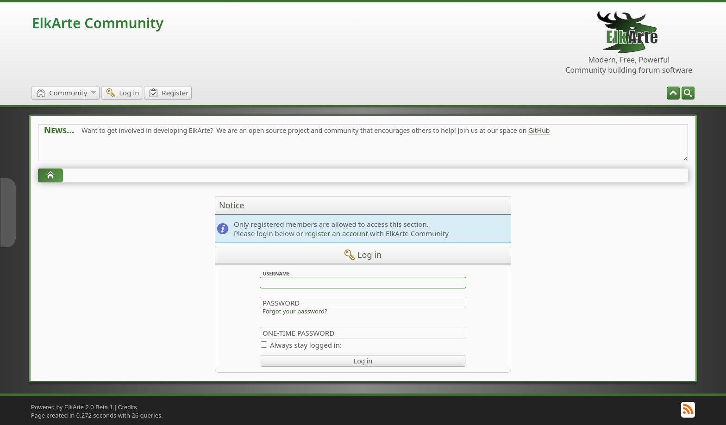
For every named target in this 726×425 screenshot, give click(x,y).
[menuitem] (688, 93)
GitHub (539, 130)
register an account (336, 233)
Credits (127, 407)
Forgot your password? (295, 311)
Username (276, 273)
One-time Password (298, 333)
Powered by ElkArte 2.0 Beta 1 (72, 407)
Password (281, 302)
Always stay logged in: (306, 345)
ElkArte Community (97, 22)
